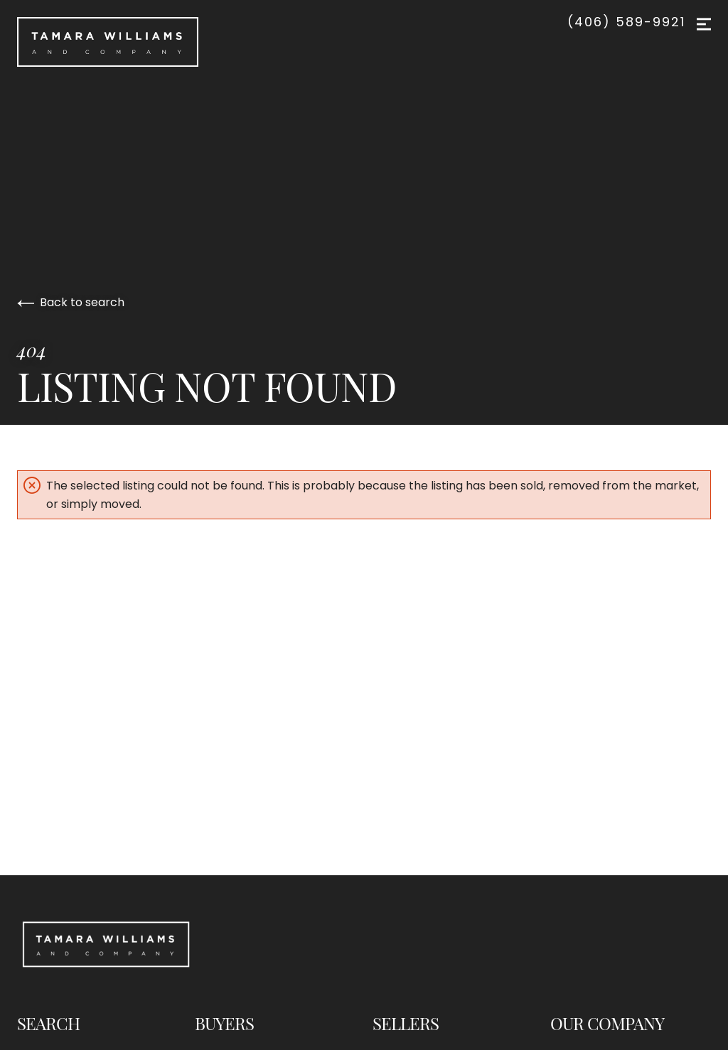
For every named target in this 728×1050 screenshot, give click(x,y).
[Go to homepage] (227, 42)
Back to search (70, 302)
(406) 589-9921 (626, 22)
